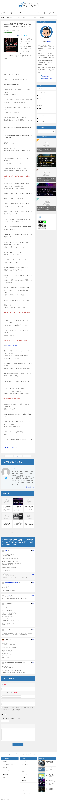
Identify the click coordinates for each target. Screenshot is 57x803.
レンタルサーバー (7, 32)
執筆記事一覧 (30, 487)
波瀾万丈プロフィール (47, 76)
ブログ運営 (40, 88)
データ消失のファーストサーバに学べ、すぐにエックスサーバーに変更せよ (29, 508)
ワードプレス (41, 95)
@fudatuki (48, 41)
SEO (20, 12)
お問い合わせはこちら (47, 78)
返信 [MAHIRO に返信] (33, 639)
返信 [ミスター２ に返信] (33, 603)
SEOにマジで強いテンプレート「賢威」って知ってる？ (50, 769)
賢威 (39, 98)
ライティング (41, 115)
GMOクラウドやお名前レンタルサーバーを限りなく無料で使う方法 (29, 524)
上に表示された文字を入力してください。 (12, 718)
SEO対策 (40, 108)
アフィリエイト (41, 102)
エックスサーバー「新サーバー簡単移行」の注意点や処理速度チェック (50, 789)
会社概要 (5, 761)
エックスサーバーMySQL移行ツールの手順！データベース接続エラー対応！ (18, 508)
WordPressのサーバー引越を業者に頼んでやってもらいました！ (18, 524)
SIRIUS (40, 105)
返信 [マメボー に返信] (33, 574)
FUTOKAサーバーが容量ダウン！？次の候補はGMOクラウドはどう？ (7, 508)
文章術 (45, 12)
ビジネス (12, 12)
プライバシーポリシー (8, 764)
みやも (6, 550)
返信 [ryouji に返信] (33, 629)
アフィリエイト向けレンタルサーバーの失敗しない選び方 (27, 532)
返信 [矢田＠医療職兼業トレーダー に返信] (33, 582)
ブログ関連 (3, 12)
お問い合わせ (6, 774)
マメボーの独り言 (42, 121)
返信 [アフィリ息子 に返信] (33, 595)
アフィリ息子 (8, 595)
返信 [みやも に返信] (33, 550)
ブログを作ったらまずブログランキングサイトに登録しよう (50, 775)
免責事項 (5, 767)
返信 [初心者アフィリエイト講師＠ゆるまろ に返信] (33, 662)
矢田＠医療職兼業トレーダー (11, 582)
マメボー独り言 (52, 12)
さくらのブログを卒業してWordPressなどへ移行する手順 (7, 523)
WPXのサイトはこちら (11, 345)
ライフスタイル (38, 12)
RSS (4, 777)
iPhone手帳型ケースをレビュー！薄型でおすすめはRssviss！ (50, 763)
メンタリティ (28, 12)
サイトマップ (6, 771)
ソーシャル (40, 111)
